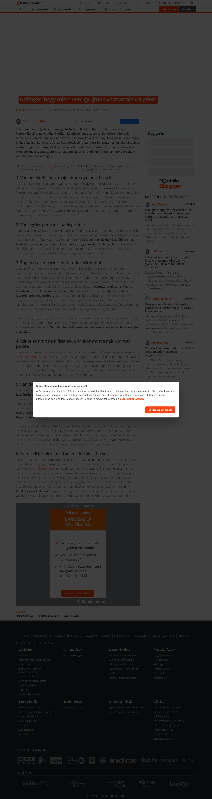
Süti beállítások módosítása (125, 409)
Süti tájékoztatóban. (132, 399)
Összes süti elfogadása (160, 409)
